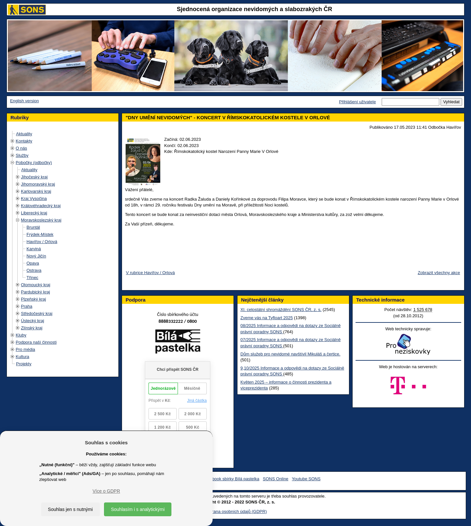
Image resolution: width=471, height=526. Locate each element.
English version (24, 100)
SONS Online (275, 478)
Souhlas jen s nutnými (70, 509)
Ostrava (34, 270)
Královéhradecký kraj (41, 205)
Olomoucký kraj (35, 284)
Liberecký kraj (34, 212)
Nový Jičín (36, 256)
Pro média (25, 349)
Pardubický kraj (35, 291)
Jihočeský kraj (34, 176)
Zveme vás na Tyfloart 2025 (266, 317)
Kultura (22, 356)
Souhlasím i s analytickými (138, 509)
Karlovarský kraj (36, 191)
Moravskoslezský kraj (41, 220)
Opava (32, 263)
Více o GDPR (106, 491)
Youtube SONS (306, 478)
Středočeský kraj (36, 313)
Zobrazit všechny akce (439, 272)
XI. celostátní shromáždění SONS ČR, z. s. (281, 309)
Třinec (32, 277)
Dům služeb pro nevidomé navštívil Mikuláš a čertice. (290, 354)
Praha (26, 306)
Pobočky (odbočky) (34, 162)
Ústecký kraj (32, 320)
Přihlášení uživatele (357, 101)
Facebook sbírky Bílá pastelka (230, 478)
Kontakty (24, 141)
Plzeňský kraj (33, 299)
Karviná (33, 248)
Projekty (23, 363)
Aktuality (24, 133)
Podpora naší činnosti (36, 342)
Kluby (21, 335)
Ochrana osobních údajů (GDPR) (235, 511)
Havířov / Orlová (41, 241)
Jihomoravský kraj (38, 184)
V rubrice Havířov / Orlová (150, 272)
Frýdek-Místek (39, 234)
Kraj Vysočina (34, 198)
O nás (21, 148)
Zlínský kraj (32, 327)
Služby (22, 155)
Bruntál (33, 227)
